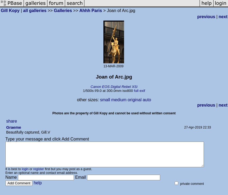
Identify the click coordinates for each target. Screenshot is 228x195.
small (105, 100)
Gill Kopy (10, 10)
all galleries (34, 10)
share (11, 121)
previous (206, 16)
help (38, 187)
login (25, 174)
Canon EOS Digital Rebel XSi (114, 87)
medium (118, 100)
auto (147, 100)
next (223, 16)
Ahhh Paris (90, 10)
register (38, 174)
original (135, 100)
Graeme (13, 127)
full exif (139, 91)
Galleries (63, 10)
